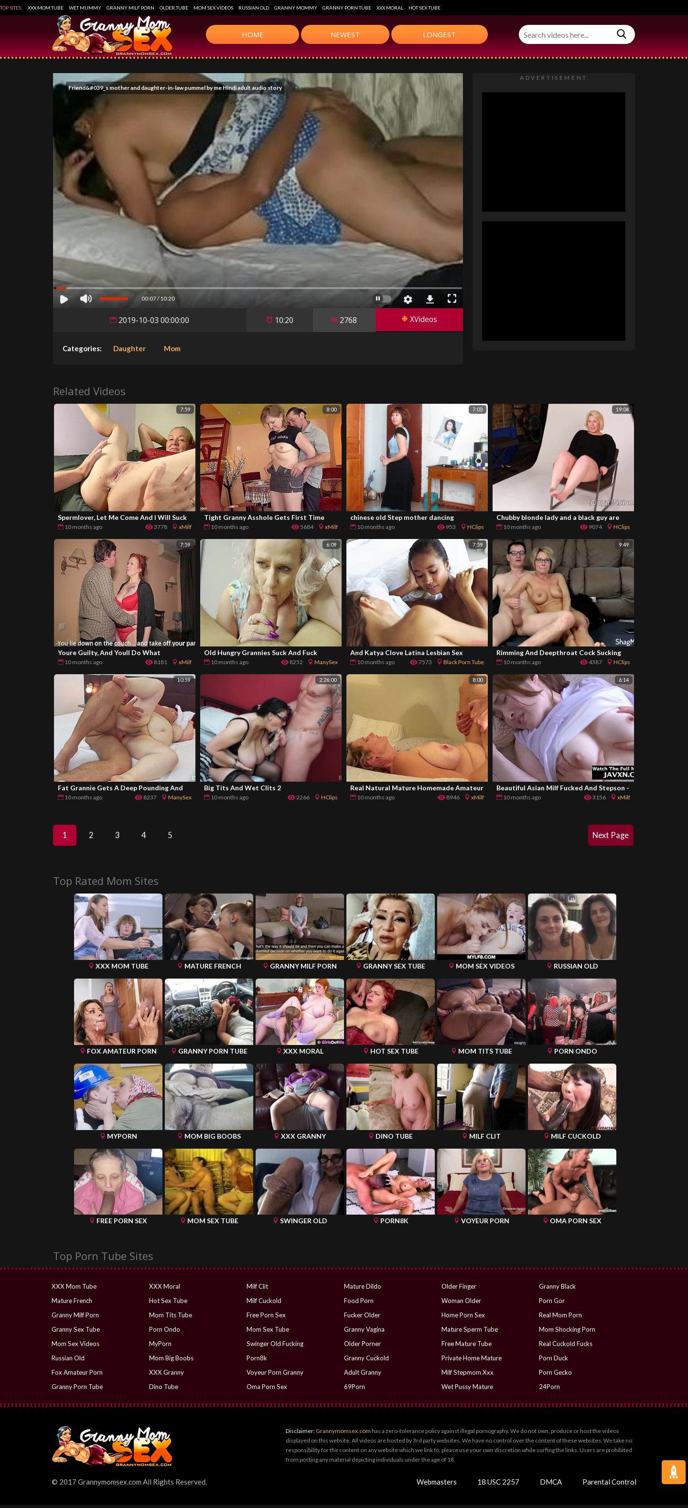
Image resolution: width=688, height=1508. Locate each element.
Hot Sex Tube (424, 8)
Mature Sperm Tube (469, 1332)
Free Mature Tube (466, 1346)
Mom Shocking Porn (567, 1332)
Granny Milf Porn (130, 8)
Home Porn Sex (462, 1318)
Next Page (609, 836)
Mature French (72, 1303)
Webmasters (437, 1484)
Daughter (129, 348)
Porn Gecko (555, 1375)
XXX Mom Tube (46, 8)
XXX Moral (389, 8)
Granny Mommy (295, 8)
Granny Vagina (364, 1332)
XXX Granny (166, 1375)
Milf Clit (257, 1289)
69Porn (354, 1389)
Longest (439, 34)
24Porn (549, 1389)
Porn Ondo (164, 1332)
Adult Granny (362, 1375)
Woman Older (461, 1303)
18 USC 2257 (498, 1484)
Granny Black (557, 1289)
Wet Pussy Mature (467, 1389)
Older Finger (458, 1289)
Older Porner (362, 1346)
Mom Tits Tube (170, 1318)
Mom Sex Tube (268, 1332)
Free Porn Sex (266, 1318)
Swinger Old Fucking (275, 1346)
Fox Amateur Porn (77, 1375)
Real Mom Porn (560, 1318)
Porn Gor (552, 1303)
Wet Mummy (85, 8)
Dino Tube (163, 1389)
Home (253, 34)
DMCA (551, 1484)
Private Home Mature (471, 1361)
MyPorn (160, 1346)
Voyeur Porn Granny (275, 1375)
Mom (172, 348)
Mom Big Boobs (171, 1361)
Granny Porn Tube (346, 8)
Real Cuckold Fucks (565, 1346)
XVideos (418, 320)
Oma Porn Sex (267, 1389)
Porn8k (257, 1361)
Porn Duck (553, 1361)
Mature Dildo (362, 1289)
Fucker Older (362, 1318)
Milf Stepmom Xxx (467, 1375)
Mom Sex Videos (213, 8)
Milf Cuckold (264, 1303)
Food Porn (359, 1303)
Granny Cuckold (366, 1361)
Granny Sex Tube (75, 1332)
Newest (345, 34)
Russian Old (253, 8)
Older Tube (174, 8)
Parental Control (609, 1484)
